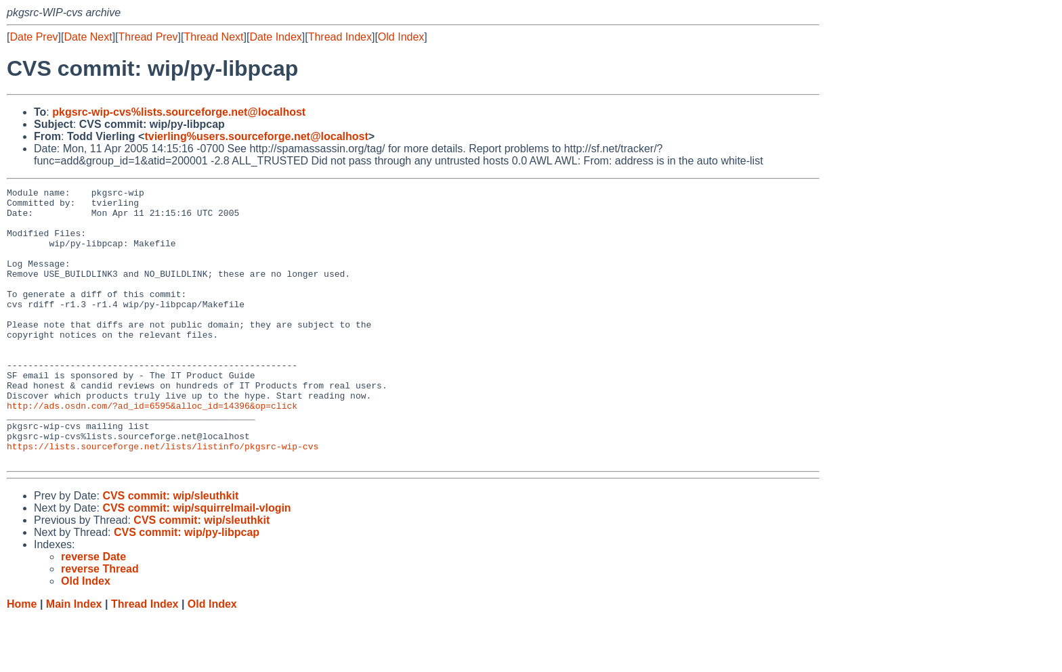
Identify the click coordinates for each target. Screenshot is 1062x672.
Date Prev (33, 37)
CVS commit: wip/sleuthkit (170, 550)
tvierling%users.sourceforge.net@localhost (256, 136)
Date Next (88, 37)
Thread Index (340, 37)
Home (22, 659)
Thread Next (213, 37)
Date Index (275, 37)
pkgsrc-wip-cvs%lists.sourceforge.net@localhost (178, 112)
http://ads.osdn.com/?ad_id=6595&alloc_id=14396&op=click (152, 450)
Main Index (74, 659)
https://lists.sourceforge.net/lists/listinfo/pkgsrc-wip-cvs (162, 499)
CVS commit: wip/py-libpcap (186, 587)
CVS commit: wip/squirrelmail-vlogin (196, 562)
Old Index (401, 37)
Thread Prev (148, 37)
